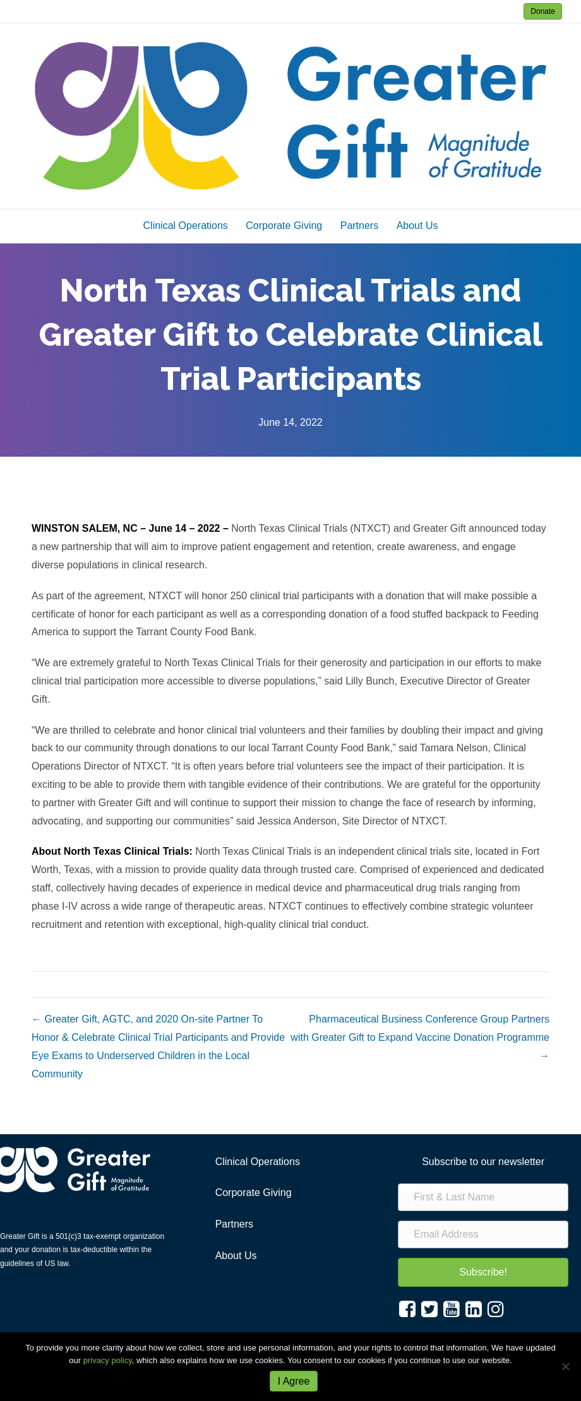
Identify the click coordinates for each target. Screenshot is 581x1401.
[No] (565, 1366)
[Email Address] (483, 1234)
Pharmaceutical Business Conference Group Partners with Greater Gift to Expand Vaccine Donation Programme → (419, 1037)
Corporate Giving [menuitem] (253, 1192)
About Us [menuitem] (236, 1255)
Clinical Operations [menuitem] (257, 1161)
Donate (542, 11)
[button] (483, 1272)
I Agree (294, 1381)
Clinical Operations (185, 225)
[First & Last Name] (483, 1197)
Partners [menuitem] (234, 1224)
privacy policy (107, 1360)
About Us (417, 225)
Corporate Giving (284, 225)
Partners (359, 225)
